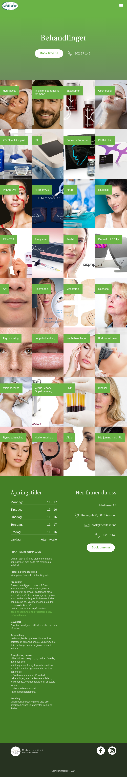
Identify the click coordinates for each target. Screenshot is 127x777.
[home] (10, 5)
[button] (121, 6)
